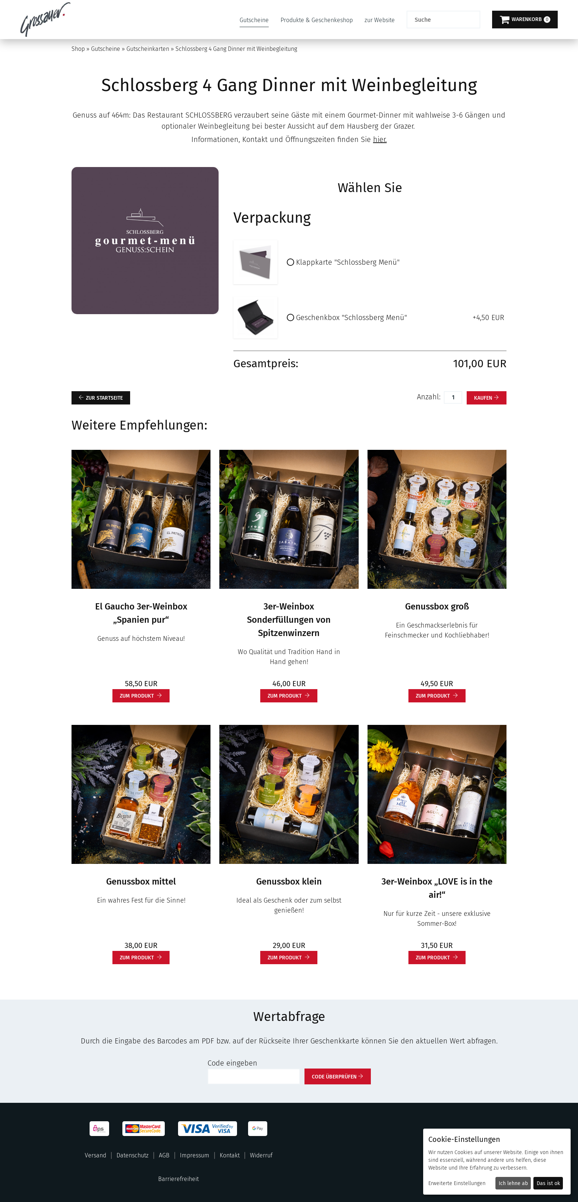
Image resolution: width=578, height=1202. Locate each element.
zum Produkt (137, 696)
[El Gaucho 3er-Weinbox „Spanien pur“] (141, 519)
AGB (164, 1155)
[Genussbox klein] (288, 794)
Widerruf (261, 1155)
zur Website (380, 20)
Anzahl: (430, 396)
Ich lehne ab (513, 1183)
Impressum (194, 1155)
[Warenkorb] (525, 19)
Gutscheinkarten (147, 48)
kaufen (483, 398)
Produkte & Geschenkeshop (317, 20)
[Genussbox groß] (437, 519)
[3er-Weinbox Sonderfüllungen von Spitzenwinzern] (288, 519)
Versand (95, 1155)
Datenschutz (132, 1155)
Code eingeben (232, 1063)
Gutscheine (254, 20)
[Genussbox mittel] (141, 794)
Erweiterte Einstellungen (456, 1183)
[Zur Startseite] (45, 19)
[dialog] (497, 1162)
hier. (380, 139)
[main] (289, 561)
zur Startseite (104, 398)
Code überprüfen (334, 1077)
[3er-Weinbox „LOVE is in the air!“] (437, 794)
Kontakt (230, 1155)
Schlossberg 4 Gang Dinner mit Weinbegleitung (236, 48)
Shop (78, 48)
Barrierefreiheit (178, 1178)
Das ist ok (548, 1183)
